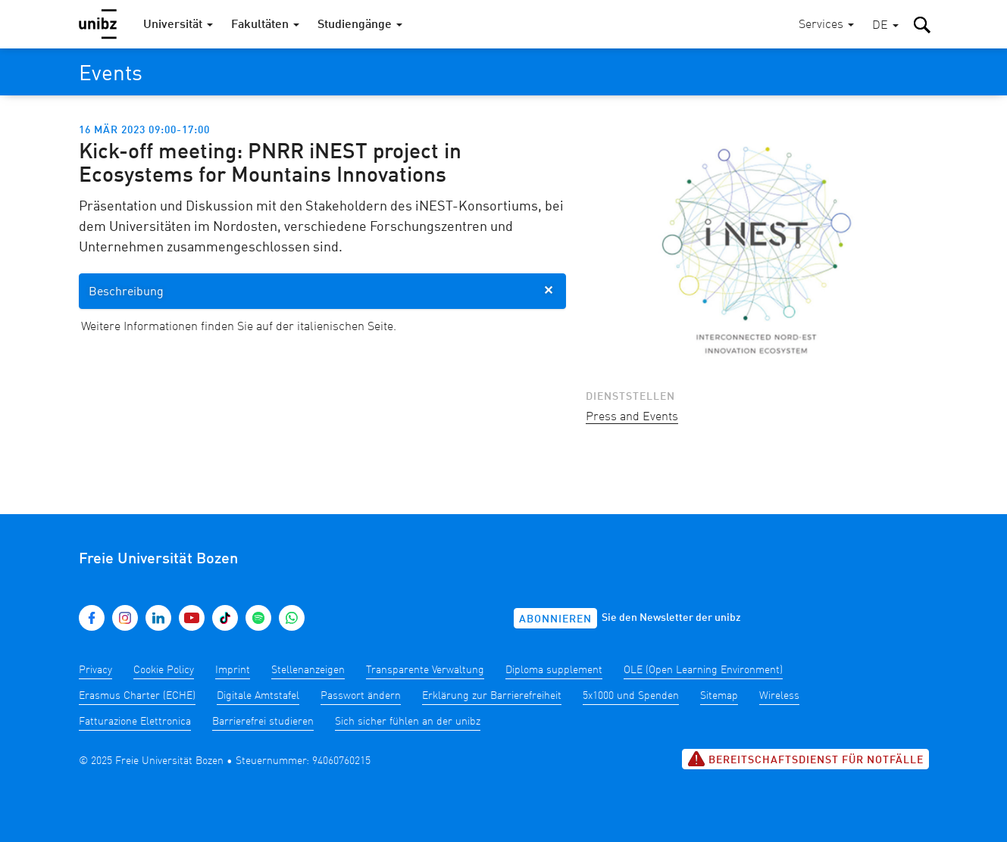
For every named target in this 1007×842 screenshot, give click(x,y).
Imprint (232, 670)
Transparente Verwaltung (425, 670)
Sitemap (719, 696)
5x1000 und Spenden (631, 696)
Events (110, 75)
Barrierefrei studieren (263, 721)
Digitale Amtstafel (258, 696)
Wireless (779, 696)
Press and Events (632, 417)
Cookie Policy (163, 670)
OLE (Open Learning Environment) (703, 670)
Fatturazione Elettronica (135, 721)
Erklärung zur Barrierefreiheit (491, 696)
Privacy (95, 670)
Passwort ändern (361, 696)
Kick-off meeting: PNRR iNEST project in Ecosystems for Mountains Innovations (270, 164)
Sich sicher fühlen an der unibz (407, 721)
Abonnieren (555, 619)
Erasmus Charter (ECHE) (137, 696)
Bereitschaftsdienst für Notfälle (805, 759)
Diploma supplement (553, 670)
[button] (885, 26)
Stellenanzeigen (308, 670)
